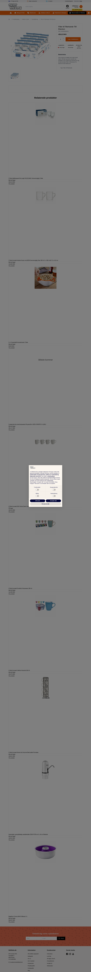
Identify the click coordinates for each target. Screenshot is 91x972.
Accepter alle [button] (53, 500)
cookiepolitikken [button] (51, 476)
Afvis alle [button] (37, 500)
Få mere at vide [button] (45, 504)
